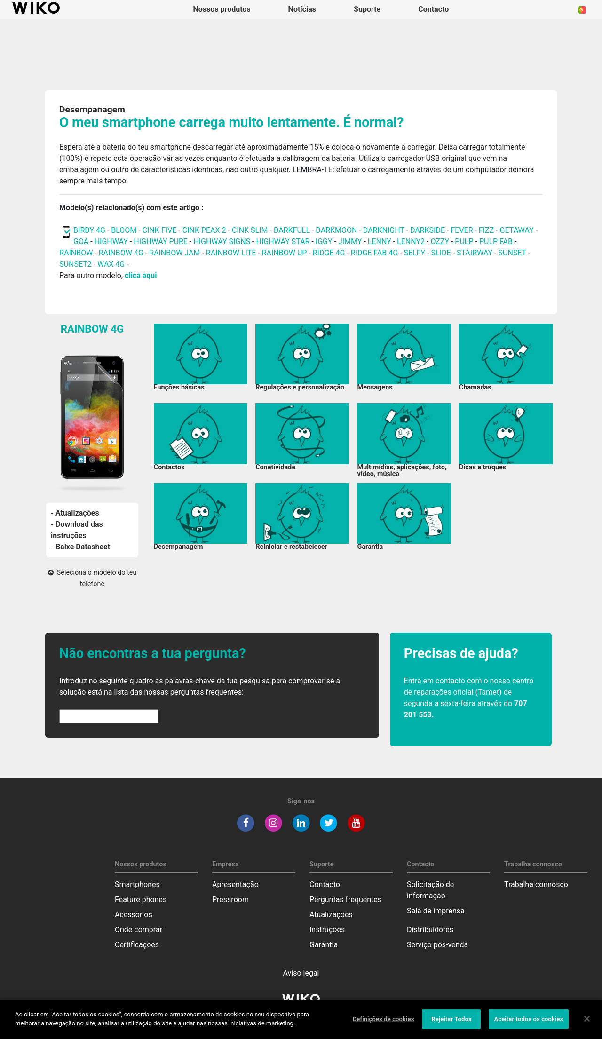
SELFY (415, 252)
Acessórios (133, 914)
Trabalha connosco (536, 884)
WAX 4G (111, 264)
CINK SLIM (250, 230)
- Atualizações (75, 512)
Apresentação (235, 884)
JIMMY (350, 241)
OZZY (439, 241)
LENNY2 (411, 241)
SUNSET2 (75, 264)
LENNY (379, 241)
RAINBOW (76, 252)
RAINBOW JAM (175, 252)
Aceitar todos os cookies (528, 1024)
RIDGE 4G (329, 252)
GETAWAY (517, 230)
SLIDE (441, 252)
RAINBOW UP (284, 252)
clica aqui (141, 275)
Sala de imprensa (436, 910)
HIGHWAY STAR (284, 241)
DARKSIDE (427, 230)
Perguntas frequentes (345, 899)
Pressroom (230, 899)
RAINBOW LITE (232, 252)
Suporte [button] (367, 9)
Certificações (137, 944)
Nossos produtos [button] (222, 9)
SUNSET (512, 252)
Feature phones (140, 899)
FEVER (463, 230)
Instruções (327, 929)
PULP (465, 241)
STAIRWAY (474, 252)
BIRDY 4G (89, 230)
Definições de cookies (383, 1024)
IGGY (324, 241)
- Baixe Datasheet (80, 546)
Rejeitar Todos (451, 1024)
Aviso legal (301, 972)
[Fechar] (587, 1024)
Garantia (323, 944)
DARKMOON (336, 230)
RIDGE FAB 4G (375, 252)
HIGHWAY (111, 241)
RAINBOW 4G (121, 252)
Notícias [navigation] (302, 9)
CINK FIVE (160, 230)
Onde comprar (138, 929)
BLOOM (123, 230)
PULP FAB (496, 241)
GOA (80, 241)
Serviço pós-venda (437, 944)
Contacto (324, 884)
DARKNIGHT (383, 230)
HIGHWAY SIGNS (221, 241)
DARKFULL (292, 230)
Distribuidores (430, 929)
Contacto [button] (433, 9)
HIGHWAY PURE (162, 241)
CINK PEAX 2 (204, 230)
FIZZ (486, 230)
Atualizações (331, 914)
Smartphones (137, 884)
